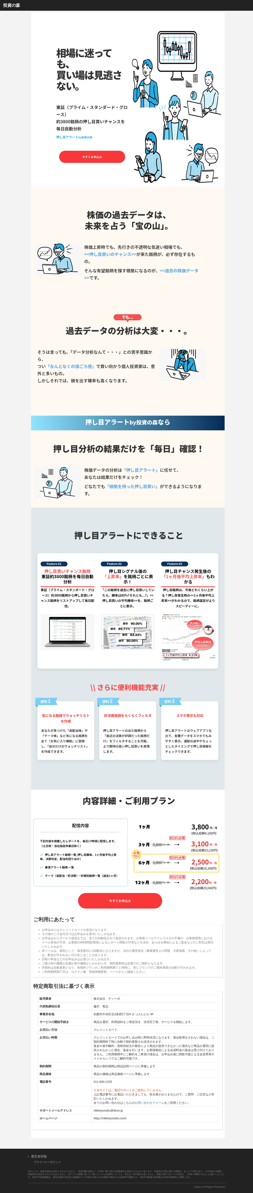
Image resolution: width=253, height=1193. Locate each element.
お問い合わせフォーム (149, 1102)
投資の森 (11, 5)
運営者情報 (39, 1156)
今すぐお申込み (92, 157)
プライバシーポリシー (47, 1162)
